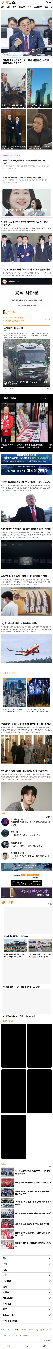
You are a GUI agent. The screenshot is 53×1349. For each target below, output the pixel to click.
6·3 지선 (17, 155)
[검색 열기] (47, 2)
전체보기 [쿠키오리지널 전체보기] (46, 398)
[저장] (48, 388)
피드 (26, 1346)
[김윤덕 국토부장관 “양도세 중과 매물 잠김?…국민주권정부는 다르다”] (26, 34)
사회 (29, 7)
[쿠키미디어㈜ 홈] (8, 2)
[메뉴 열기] (50, 2)
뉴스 (8, 1346)
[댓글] (10, 388)
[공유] (13, 388)
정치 (2, 7)
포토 (46, 7)
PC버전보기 (47, 1340)
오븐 (44, 1346)
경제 (8, 7)
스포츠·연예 (38, 7)
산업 (14, 7)
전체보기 (47, 319)
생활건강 (22, 7)
